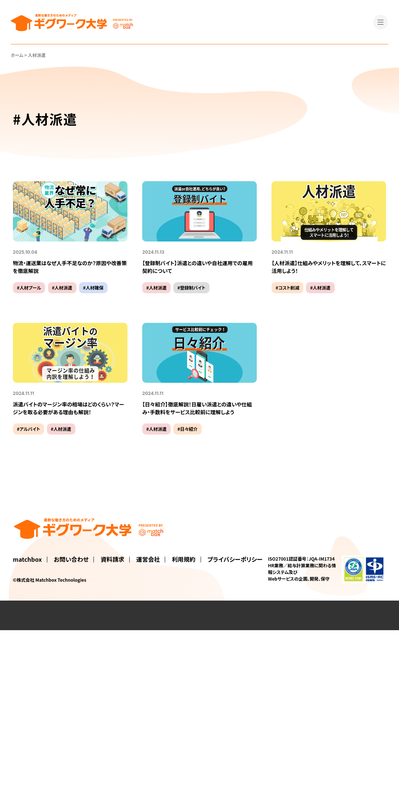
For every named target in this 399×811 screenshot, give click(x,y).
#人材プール (29, 287)
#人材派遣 (62, 287)
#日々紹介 (187, 429)
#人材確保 (93, 287)
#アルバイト (28, 429)
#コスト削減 (287, 287)
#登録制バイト (191, 287)
